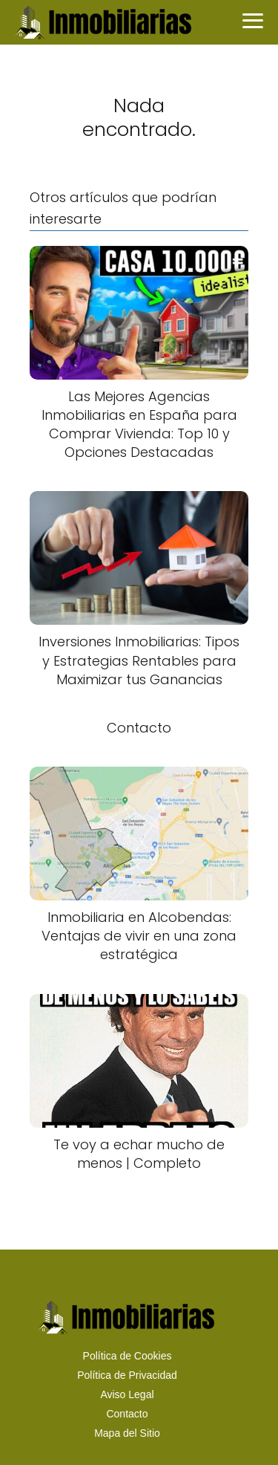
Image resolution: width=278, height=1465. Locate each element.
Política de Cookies (127, 1356)
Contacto (127, 1414)
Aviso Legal (126, 1394)
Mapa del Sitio (127, 1433)
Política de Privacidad (127, 1375)
